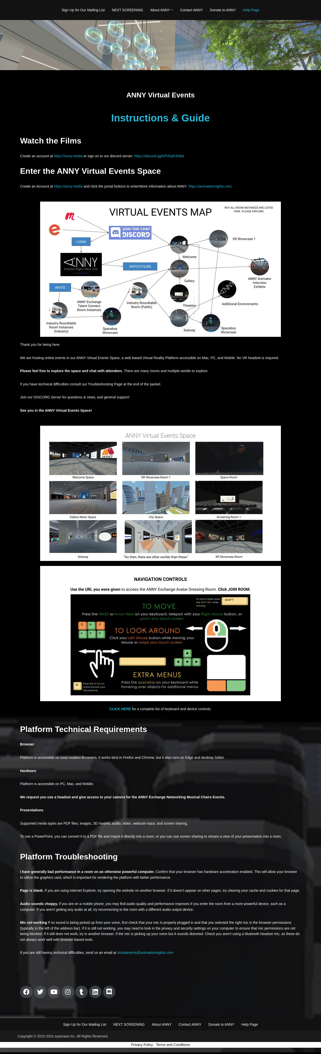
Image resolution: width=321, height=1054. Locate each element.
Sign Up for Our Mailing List (83, 10)
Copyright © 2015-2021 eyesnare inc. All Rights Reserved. (63, 1048)
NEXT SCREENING (127, 10)
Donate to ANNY (222, 10)
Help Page (251, 10)
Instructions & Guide (160, 117)
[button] (172, 10)
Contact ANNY (191, 10)
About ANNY (162, 1036)
